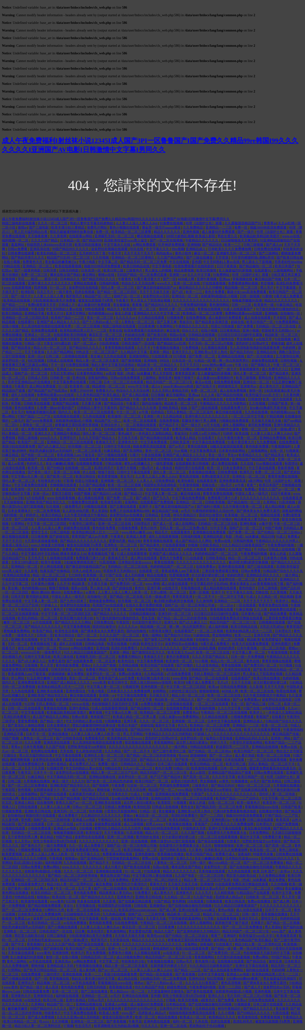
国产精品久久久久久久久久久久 (84, 541)
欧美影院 (165, 802)
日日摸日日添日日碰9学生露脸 (240, 335)
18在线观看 (196, 901)
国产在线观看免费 (80, 661)
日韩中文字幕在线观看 (134, 472)
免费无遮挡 (56, 661)
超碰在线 (238, 322)
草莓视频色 (218, 549)
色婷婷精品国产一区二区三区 (217, 554)
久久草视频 (279, 592)
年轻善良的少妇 (50, 481)
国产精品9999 (92, 240)
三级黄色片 (134, 270)
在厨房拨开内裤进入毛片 (88, 794)
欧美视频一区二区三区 (241, 515)
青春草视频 (286, 468)
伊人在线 (89, 472)
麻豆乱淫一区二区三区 (106, 335)
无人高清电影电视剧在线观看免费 (46, 326)
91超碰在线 (202, 635)
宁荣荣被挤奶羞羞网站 (123, 858)
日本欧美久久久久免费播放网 (230, 249)
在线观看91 (263, 270)
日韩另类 (50, 270)
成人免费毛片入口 (275, 369)
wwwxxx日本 (30, 652)
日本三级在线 (140, 948)
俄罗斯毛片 (74, 296)
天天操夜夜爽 (38, 236)
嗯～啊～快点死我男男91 (231, 360)
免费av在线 (223, 541)
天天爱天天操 (156, 918)
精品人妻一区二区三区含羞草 (98, 360)
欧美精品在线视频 (17, 300)
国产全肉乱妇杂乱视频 (199, 648)
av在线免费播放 (75, 923)
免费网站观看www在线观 (244, 313)
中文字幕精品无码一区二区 (67, 777)
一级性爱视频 (163, 463)
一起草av (284, 871)
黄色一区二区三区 (159, 451)
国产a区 (178, 292)
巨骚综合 (10, 755)
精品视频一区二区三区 (241, 287)
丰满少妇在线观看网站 (25, 948)
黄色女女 (187, 807)
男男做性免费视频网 (174, 785)
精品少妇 (134, 541)
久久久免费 (33, 742)
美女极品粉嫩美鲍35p (61, 262)
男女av (232, 455)
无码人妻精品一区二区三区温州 (190, 412)
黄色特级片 (247, 588)
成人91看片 (113, 867)
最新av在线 (79, 588)
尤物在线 (261, 592)
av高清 (110, 373)
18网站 (278, 888)
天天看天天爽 (91, 403)
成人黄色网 (88, 970)
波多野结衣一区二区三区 (237, 579)
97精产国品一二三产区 (34, 416)
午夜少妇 (242, 365)
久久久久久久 (43, 489)
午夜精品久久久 (30, 609)
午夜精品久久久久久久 (202, 240)
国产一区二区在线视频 (167, 240)
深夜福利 (245, 854)
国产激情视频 (131, 360)
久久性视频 (101, 257)
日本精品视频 (114, 429)
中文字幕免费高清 (203, 451)
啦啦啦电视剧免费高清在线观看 (192, 1013)
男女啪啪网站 (222, 635)
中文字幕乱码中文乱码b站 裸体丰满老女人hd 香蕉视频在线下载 (68, 554)
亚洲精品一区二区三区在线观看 (70, 442)
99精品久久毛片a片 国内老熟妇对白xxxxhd (175, 519)
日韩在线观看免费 (36, 991)
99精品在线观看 (202, 747)
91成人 (281, 536)
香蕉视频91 (35, 944)
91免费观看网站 (287, 322)
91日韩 (29, 704)
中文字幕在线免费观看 (209, 442)
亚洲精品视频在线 (103, 777)
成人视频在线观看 (91, 498)
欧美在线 (242, 433)
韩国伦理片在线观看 (190, 468)
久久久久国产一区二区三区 (119, 635)
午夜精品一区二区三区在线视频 (224, 712)
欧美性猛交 (94, 832)
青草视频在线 (59, 978)
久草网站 (270, 502)
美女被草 (282, 1008)
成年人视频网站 (234, 425)
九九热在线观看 (115, 356)
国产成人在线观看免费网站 (223, 970)
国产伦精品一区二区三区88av (279, 532)
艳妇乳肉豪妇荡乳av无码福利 (51, 451)
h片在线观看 (36, 498)
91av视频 (181, 451)
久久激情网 (204, 601)
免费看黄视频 (270, 1017)
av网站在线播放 (26, 549)
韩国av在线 (178, 335)
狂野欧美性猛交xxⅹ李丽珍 (87, 747)
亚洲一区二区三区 (16, 528)
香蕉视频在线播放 (202, 472)
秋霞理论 (291, 463)
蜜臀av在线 (150, 858)
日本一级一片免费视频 (248, 657)
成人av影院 (198, 772)
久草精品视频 (128, 665)
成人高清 (52, 987)
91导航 (209, 918)
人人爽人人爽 (43, 888)
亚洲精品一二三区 (219, 227)
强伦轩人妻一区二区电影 (177, 309)
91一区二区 (58, 287)
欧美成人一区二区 (103, 579)
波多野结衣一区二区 (101, 674)
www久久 (164, 283)
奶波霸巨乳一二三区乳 (233, 747)
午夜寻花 (25, 772)
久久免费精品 (193, 227)
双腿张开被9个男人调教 (200, 420)
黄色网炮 (178, 901)
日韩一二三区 (241, 305)
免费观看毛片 (95, 738)
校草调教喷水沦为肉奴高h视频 (79, 699)
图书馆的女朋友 (38, 596)
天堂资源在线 (119, 940)
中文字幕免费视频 (77, 626)
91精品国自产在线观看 (253, 893)
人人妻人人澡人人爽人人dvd (137, 223)
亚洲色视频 (191, 232)
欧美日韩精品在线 (137, 266)
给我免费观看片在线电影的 (194, 266)
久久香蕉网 (59, 236)
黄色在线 (253, 661)
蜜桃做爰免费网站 (103, 601)
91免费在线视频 (172, 223)
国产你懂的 (185, 665)
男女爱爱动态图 (140, 931)
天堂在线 (67, 751)
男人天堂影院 (162, 373)
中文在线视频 (179, 262)
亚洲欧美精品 (168, 408)
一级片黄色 (64, 292)
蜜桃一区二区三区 (255, 429)
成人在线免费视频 (233, 390)
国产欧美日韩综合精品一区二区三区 (50, 970)
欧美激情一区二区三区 (125, 416)
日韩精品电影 (95, 644)
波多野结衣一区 (14, 360)
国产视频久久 (261, 365)
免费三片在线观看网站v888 (130, 511)
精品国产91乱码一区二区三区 (69, 257)
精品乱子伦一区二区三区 (221, 914)
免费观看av (252, 699)
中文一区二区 (126, 412)
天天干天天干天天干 (139, 253)
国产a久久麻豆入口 (52, 446)
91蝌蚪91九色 (54, 910)
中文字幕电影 (162, 266)
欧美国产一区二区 (31, 442)
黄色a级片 (126, 433)
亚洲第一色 (152, 416)
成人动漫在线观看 (258, 317)
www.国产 (279, 931)
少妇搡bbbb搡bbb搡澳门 (197, 369)
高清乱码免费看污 (289, 283)
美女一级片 (217, 455)
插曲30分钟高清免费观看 (269, 227)
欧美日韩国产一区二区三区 (254, 751)
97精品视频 (274, 416)
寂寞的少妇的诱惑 (184, 781)
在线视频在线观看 (67, 416)
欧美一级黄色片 (249, 802)
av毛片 (186, 511)
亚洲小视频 (251, 330)
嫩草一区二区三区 (17, 622)
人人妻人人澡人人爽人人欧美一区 (123, 592)
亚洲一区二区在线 (187, 283)
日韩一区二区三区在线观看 (193, 798)
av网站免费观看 (144, 245)
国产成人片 (253, 987)
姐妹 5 (185, 408)
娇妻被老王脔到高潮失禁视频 (77, 425)
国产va (237, 699)
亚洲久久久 (43, 433)
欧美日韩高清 (235, 901)
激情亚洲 (171, 369)
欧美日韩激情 (206, 270)
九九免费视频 (266, 442)
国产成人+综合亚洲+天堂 (143, 369)
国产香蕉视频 (185, 974)
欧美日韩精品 (12, 313)
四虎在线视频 (85, 292)
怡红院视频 (36, 360)
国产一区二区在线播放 (214, 699)
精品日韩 (267, 536)
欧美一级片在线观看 (278, 399)
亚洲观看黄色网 (110, 1008)
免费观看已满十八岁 (223, 498)
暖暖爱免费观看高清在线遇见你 (273, 768)
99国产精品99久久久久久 (71, 249)
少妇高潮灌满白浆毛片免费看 (54, 300)
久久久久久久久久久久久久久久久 (201, 562)
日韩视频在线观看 (272, 622)
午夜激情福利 (293, 729)
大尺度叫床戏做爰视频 (41, 541)
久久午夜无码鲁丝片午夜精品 (86, 515)
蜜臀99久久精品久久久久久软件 (118, 828)
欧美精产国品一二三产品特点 (238, 798)
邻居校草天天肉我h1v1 (278, 330)
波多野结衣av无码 (156, 296)
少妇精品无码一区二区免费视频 (163, 978)
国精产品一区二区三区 (31, 373)
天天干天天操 (241, 682)
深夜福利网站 (98, 378)
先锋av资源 (80, 717)
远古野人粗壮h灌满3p (192, 742)
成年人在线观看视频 (163, 536)
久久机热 (113, 944)
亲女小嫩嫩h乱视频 (60, 463)
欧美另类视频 (188, 1000)
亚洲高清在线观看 (238, 669)
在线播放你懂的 (271, 811)
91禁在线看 (280, 1013)
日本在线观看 (234, 760)
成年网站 (220, 940)
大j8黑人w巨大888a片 (205, 433)
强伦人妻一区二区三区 (118, 287)
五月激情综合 (224, 339)
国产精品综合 (212, 245)
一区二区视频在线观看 (140, 425)
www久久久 (49, 438)
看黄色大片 (158, 884)
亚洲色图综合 (76, 691)
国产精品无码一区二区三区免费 (144, 262)
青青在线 (115, 330)
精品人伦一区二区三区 (50, 348)
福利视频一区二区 (16, 240)
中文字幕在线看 (33, 712)
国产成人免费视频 (41, 1017)
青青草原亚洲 (185, 373)
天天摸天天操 (97, 584)
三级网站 (149, 378)
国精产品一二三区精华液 (52, 820)
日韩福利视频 (109, 283)
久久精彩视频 (224, 893)
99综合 (164, 360)
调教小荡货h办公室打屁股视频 (173, 841)
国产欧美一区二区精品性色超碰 (199, 760)
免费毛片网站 (97, 227)
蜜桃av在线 (106, 275)
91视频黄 (293, 451)
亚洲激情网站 (139, 356)
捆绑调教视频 (20, 760)
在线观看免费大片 (234, 408)
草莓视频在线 (242, 279)
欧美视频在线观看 (115, 459)
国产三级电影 (39, 227)
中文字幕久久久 (158, 249)
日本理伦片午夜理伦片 (131, 884)
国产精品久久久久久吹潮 (138, 408)
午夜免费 (118, 785)
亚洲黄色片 (113, 339)
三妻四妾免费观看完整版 (220, 571)
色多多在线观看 (89, 901)
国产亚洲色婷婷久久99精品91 (199, 931)
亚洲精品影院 (161, 798)
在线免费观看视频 (227, 382)
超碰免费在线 (177, 987)
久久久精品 (113, 751)
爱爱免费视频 (28, 721)
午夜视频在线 (118, 729)
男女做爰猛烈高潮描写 (280, 978)
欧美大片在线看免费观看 (251, 644)
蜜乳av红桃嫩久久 (138, 463)
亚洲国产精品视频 (66, 403)
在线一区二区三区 (222, 802)
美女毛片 (17, 412)
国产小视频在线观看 (112, 455)
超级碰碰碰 (57, 674)
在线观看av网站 (81, 236)
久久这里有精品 (207, 665)
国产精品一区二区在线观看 (208, 678)
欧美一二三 (233, 245)
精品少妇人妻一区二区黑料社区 (70, 884)
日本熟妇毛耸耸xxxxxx (135, 562)
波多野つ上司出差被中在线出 (55, 918)
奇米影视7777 (100, 717)
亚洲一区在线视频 (128, 519)
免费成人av (23, 918)
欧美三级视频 (246, 378)
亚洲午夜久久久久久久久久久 (50, 283)
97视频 (274, 519)
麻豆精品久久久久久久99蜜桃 (201, 287)
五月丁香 (85, 888)
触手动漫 (102, 399)
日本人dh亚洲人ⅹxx (87, 571)
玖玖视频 (53, 506)
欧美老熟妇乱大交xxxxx (125, 738)
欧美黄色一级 (264, 305)
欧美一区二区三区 (275, 725)
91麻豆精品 (285, 305)
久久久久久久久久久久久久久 (199, 927)
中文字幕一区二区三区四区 (47, 523)
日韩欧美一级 (60, 378)
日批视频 (31, 665)
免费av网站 (52, 867)
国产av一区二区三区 (113, 970)
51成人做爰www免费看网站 (179, 717)
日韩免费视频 (228, 472)
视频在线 (209, 485)
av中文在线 (84, 824)
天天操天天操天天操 (266, 420)
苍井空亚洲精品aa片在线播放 (29, 382)
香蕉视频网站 (164, 742)
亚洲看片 (258, 923)
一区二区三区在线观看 (212, 704)
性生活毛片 (83, 1026)
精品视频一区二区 (154, 626)
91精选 (134, 644)
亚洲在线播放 (58, 734)
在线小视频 (12, 262)
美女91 (68, 905)
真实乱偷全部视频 (258, 828)
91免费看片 (143, 893)
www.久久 (109, 910)
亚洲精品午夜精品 (67, 433)
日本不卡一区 (36, 734)
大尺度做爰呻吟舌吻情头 (166, 991)
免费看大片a (105, 390)
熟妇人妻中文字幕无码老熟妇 (92, 223)
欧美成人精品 (186, 438)
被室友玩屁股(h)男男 (118, 1017)
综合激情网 (45, 802)
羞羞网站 (18, 245)
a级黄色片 (208, 1000)
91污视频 (180, 356)
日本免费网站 (259, 832)
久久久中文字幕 (199, 275)
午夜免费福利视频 (194, 305)
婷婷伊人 (33, 515)
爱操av (7, 485)
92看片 (134, 455)
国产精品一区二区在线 (127, 596)
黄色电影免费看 (257, 446)
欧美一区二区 (111, 850)
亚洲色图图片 (134, 339)
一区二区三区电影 (231, 639)
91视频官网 (130, 687)
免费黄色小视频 (120, 953)
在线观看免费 (89, 459)
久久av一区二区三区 (138, 768)
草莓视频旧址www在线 (262, 807)
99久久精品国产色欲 (150, 987)
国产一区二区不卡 (137, 751)
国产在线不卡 (206, 386)
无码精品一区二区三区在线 (276, 326)
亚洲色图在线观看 (232, 566)
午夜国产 (198, 794)
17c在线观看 (194, 558)
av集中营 (265, 523)
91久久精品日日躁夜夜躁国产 (244, 545)
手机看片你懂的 (220, 519)
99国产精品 (64, 837)
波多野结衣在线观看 (47, 760)
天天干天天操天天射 (154, 292)
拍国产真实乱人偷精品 (38, 369)
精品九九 (114, 309)
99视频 (193, 545)
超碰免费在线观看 (265, 360)
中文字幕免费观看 (154, 442)
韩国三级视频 (28, 438)
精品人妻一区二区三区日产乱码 (115, 772)
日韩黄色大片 (118, 794)
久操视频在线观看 (60, 558)
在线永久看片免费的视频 (144, 605)
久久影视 (31, 571)
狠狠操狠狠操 (50, 549)
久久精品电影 (173, 416)
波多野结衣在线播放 (75, 605)
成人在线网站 (185, 523)
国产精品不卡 (169, 425)
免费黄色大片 (32, 262)
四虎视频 (41, 287)
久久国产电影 (56, 747)
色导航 (16, 403)
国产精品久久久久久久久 (43, 626)
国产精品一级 (221, 948)
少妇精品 (295, 983)
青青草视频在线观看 (120, 348)
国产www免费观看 (40, 420)
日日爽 (80, 931)
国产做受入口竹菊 (158, 639)
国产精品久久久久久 (258, 1008)
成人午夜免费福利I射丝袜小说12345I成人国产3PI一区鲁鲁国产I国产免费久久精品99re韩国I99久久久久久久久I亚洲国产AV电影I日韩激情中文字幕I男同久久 (116, 219)
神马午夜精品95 (185, 515)
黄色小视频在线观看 (124, 227)
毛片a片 (223, 682)
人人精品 (95, 429)
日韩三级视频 (253, 245)
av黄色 (91, 592)
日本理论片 (283, 631)
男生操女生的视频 (16, 729)
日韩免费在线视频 (267, 249)
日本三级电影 (268, 588)
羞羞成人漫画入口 (16, 545)
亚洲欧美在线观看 (50, 691)
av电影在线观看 (195, 549)
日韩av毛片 (184, 961)
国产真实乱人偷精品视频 (195, 489)
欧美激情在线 (248, 1017)
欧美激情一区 (21, 489)
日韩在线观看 (28, 807)
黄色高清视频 (189, 476)
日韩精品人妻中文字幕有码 (97, 408)
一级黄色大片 (24, 635)
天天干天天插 (274, 687)
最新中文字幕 (165, 725)
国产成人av (274, 245)
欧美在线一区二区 (263, 850)
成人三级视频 (133, 824)
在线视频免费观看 (90, 463)
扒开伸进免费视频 (172, 245)
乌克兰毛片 (45, 292)
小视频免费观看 (242, 717)
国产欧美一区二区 (60, 476)
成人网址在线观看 (144, 558)
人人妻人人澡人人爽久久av (100, 927)
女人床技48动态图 (76, 511)
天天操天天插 (127, 438)
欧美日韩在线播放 (88, 245)
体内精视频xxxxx (100, 313)
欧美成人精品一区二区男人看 (135, 717)
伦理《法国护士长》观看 (204, 223)
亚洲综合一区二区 (185, 296)
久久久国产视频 (105, 665)
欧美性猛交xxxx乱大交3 (263, 395)
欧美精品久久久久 (222, 1017)
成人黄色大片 (269, 386)
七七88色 (74, 575)
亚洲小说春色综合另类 (76, 399)
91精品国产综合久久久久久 (283, 571)
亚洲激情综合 (43, 996)
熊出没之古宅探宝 (289, 751)
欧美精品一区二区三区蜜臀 (131, 232)
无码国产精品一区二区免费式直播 (142, 275)
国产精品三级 (256, 704)
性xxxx (64, 648)
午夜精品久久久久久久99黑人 (277, 541)
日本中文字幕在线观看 (224, 721)
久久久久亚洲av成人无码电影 (79, 1017)
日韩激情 (254, 399)
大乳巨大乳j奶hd (62, 373)
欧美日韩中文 (157, 399)
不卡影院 (280, 317)
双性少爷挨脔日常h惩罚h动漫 (55, 841)
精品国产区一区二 (98, 296)
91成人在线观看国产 (238, 309)
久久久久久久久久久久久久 (260, 498)
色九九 (183, 725)
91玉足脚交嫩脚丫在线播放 (47, 678)
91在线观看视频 (42, 699)
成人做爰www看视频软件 (215, 378)
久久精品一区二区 (178, 897)
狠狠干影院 (107, 472)
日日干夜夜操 (227, 266)
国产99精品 (55, 468)
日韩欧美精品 (209, 545)
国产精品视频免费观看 (45, 905)
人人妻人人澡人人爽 (48, 296)
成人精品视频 (275, 506)
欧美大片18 (55, 313)
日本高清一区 (91, 270)
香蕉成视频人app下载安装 (76, 455)
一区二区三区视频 (87, 326)
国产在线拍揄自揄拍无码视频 (251, 867)
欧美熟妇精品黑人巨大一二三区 (84, 330)
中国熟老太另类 (195, 828)
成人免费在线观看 (35, 429)
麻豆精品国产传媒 (268, 279)
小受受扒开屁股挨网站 (246, 742)
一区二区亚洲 (105, 661)
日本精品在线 (176, 1004)
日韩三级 (53, 356)
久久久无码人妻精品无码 (170, 390)
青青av (16, 747)
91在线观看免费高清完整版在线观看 (157, 459)
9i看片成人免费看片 (288, 296)
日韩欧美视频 (215, 502)
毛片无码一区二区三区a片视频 (211, 343)
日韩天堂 (17, 596)
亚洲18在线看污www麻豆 (197, 910)
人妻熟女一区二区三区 (138, 322)
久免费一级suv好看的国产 (56, 408)
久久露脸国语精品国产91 (243, 223)
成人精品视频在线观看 (41, 339)
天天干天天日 (189, 365)
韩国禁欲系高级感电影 (160, 485)
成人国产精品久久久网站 (194, 541)
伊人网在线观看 (52, 566)
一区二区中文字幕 (231, 596)
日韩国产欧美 (278, 403)
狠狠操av (72, 858)
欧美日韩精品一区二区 (207, 764)
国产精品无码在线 (96, 798)
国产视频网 (101, 785)
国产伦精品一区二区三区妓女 (187, 935)
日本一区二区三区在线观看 (123, 382)
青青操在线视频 (209, 309)
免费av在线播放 (130, 674)
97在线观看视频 (214, 283)
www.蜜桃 (152, 584)
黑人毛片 (267, 287)
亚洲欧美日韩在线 (38, 811)
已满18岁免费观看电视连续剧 (235, 811)
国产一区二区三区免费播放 (28, 785)
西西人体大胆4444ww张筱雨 (151, 682)
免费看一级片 (108, 764)
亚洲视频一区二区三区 (118, 481)
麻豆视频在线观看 (16, 536)
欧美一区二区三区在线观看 (94, 412)
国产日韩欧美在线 (69, 738)
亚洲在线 (79, 378)
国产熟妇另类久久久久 (28, 257)
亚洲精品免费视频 (273, 438)
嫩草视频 (96, 712)
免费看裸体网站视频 (243, 283)
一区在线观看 (246, 605)
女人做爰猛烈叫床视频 (236, 270)
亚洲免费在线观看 (45, 330)
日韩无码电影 (69, 270)
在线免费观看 (289, 442)
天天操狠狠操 (13, 502)
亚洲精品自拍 (266, 352)
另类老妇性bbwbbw (288, 262)
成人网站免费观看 (43, 386)
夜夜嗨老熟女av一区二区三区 (145, 820)
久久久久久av (126, 317)
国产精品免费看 (182, 579)
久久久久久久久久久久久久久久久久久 (201, 300)
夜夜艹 (252, 485)
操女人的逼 (123, 313)
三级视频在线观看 (75, 356)
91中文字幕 (219, 528)
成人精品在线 (66, 489)
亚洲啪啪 (193, 245)
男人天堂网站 (133, 734)
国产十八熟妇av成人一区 (101, 322)
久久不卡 (144, 348)
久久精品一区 (268, 596)
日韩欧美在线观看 (37, 403)
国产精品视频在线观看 (157, 438)
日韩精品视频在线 (143, 614)
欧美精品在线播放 (17, 575)
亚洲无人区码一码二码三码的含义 (156, 880)
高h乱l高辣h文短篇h (28, 863)
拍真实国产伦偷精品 (55, 571)
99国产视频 (49, 399)
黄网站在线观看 (85, 283)
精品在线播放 (157, 575)
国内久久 (65, 412)
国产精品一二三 (14, 305)
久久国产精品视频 (93, 485)
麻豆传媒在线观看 (229, 412)
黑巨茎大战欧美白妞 (241, 875)
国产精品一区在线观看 (156, 974)
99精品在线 (12, 266)
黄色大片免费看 (171, 558)
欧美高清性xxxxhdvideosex (138, 910)
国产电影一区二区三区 (38, 455)
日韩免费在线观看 (21, 253)
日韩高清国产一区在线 (138, 343)
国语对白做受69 (211, 515)
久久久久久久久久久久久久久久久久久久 (139, 747)
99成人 (295, 725)
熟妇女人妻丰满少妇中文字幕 (97, 549)
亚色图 (197, 262)
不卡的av (260, 549)
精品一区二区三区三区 (245, 558)
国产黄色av (10, 369)
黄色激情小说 (205, 961)
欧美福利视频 (205, 708)
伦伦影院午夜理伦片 (147, 622)
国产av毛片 (177, 446)
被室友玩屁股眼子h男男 (96, 300)
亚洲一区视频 (199, 592)
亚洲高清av (63, 961)
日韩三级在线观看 (260, 820)
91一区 (63, 386)
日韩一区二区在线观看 (25, 708)
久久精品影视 (12, 339)
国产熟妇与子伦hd (178, 635)
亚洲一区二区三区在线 (115, 523)
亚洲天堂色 (262, 635)
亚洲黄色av (249, 386)
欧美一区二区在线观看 (140, 420)
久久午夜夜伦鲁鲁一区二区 (237, 438)
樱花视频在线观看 (150, 236)
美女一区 (237, 704)
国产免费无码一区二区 (127, 584)
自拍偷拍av (16, 815)
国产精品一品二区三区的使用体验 (182, 618)
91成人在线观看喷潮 (132, 554)
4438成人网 (186, 279)
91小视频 (202, 661)
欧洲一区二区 (145, 1017)
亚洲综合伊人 (111, 425)
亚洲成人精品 (24, 802)
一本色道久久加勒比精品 (154, 433)
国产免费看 (245, 326)
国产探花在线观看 (211, 841)
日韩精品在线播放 (229, 489)
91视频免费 (175, 317)
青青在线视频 (197, 446)
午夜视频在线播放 (166, 348)
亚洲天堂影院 (70, 339)
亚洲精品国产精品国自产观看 (148, 429)
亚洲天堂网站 (76, 313)
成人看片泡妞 (245, 755)
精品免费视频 (184, 270)
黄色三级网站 (17, 961)
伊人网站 (18, 678)
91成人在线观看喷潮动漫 (110, 708)
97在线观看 (152, 871)
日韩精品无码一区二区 (205, 669)
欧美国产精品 (42, 631)
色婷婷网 (289, 348)
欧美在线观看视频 (68, 266)
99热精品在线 (24, 897)
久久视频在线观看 (215, 348)
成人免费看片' (68, 815)
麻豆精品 (47, 837)
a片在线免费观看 (179, 674)
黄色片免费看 (215, 292)
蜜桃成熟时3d (163, 948)
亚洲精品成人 (196, 249)
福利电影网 (53, 863)
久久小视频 (226, 1013)
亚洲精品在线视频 (231, 356)
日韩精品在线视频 (202, 335)
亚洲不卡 (146, 506)
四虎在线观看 (220, 1021)
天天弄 (81, 429)
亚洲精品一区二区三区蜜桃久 (133, 257)
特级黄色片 (53, 1013)
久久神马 (139, 549)
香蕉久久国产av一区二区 (277, 489)
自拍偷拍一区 (290, 313)
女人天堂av (23, 841)
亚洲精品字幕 (34, 313)
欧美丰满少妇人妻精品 (68, 227)
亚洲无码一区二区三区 (175, 614)
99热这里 (83, 352)
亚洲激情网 (61, 953)
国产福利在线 (293, 927)
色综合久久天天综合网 (138, 283)
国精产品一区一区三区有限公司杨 (190, 605)
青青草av (270, 223)
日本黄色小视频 (276, 558)
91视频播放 (113, 721)
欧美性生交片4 (152, 644)
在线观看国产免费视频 (157, 502)
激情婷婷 (168, 858)
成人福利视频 (218, 626)
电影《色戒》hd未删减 (134, 373)
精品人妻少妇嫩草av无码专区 (100, 489)
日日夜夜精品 (230, 330)
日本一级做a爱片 (283, 429)
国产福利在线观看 (54, 794)
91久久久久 (150, 1026)
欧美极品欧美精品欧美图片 (260, 236)
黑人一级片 (71, 790)
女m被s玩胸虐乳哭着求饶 (268, 408)
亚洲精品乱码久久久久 (263, 575)
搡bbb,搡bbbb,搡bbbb (46, 592)
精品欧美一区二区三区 (282, 335)
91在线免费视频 (126, 923)
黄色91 (140, 588)
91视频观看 (215, 901)
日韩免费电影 (165, 481)
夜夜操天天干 (106, 442)
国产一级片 (246, 232)
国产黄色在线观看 (200, 991)
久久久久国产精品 (45, 240)
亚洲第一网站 (159, 352)
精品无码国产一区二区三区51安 (169, 382)
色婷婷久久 (35, 463)
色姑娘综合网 (135, 335)
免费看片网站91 (130, 657)
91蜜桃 (267, 296)
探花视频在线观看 (138, 742)
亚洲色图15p (221, 820)
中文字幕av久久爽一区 (28, 476)
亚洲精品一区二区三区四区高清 (26, 317)
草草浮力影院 (61, 493)
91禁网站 (18, 523)
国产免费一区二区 (202, 356)
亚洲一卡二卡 (118, 948)
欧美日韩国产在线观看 (158, 665)
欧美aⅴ (213, 687)
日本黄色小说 (251, 614)
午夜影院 (123, 622)
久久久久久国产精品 (60, 944)
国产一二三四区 (212, 815)
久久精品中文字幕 (134, 352)
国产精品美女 (21, 348)
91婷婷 (228, 433)
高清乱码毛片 (104, 468)
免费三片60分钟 (82, 390)
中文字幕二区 (108, 262)
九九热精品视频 (114, 914)
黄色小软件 (184, 253)
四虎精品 (158, 412)
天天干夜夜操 (34, 352)
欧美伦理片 (96, 931)
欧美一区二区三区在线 (257, 691)
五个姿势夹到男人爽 (23, 837)
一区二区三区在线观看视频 (267, 760)
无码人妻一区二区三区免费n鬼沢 (184, 528)
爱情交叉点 (40, 532)
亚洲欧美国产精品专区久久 (46, 502)
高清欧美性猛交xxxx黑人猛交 (126, 240)
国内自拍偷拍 (152, 403)
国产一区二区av (85, 343)
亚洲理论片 (68, 438)
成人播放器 (164, 468)
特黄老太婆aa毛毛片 (211, 888)
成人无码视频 (134, 575)
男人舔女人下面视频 (257, 262)
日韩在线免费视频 (234, 687)
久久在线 (247, 463)
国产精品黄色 (279, 373)
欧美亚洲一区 (139, 888)
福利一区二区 (47, 648)
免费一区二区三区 (35, 275)
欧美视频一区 (93, 575)
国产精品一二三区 (188, 970)
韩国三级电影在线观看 (19, 223)
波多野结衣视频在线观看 (110, 249)
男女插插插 (245, 339)
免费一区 (241, 227)
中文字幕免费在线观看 (70, 382)
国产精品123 (133, 493)
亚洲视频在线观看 (109, 871)
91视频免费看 (128, 528)
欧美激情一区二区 (179, 661)
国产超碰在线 (59, 536)
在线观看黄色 (180, 532)
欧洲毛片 (246, 472)
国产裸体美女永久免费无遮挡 (258, 511)
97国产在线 (114, 575)
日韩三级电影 (60, 532)
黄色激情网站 (219, 305)
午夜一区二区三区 (287, 365)
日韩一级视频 (250, 296)
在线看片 (278, 717)
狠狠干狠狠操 (59, 588)
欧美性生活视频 (67, 631)
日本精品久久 (70, 279)
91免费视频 (190, 348)
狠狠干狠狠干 (184, 378)
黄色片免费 (163, 768)
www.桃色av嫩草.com (218, 365)
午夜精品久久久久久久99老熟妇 (223, 403)
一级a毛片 (146, 468)
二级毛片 (17, 420)
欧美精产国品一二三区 (68, 317)
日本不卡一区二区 (279, 910)
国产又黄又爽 (167, 322)
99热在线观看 (95, 309)
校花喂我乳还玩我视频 (115, 905)
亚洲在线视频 (72, 974)
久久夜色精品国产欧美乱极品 (98, 395)
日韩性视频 (289, 360)
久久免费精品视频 (272, 875)
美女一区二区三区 (100, 317)
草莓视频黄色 (249, 369)
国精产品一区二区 (127, 296)
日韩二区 (275, 704)
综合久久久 (190, 330)
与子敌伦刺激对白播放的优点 (277, 309)
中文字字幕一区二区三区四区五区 (143, 579)
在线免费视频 (196, 317)
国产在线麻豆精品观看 (251, 790)
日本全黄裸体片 (235, 468)
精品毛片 (162, 532)
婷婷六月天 (219, 742)
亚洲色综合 (196, 978)
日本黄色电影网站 (90, 373)
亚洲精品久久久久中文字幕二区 (157, 313)
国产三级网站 (269, 253)
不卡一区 (57, 365)
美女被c (96, 356)
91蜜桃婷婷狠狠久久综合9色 (213, 511)
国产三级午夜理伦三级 (169, 751)
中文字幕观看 (286, 287)
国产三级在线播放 (200, 257)
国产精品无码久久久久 (99, 279)
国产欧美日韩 (157, 335)
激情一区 (255, 390)
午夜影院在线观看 (16, 579)
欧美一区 (214, 468)
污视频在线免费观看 (234, 420)
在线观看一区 (149, 571)
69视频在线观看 (96, 506)
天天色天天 (36, 558)
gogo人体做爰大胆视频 (48, 545)
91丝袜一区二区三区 (142, 785)
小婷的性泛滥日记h (183, 691)
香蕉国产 (263, 717)
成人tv (156, 386)
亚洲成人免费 (136, 536)
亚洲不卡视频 (126, 468)
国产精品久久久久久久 (110, 614)
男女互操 (148, 618)
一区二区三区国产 (105, 352)
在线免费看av (206, 566)
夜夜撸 (137, 305)
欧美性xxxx (155, 935)
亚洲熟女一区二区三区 (249, 476)
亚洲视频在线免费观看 (210, 532)
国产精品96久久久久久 (161, 305)
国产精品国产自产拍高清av (48, 390)
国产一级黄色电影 (28, 270)
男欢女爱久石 (227, 236)
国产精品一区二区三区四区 (117, 292)
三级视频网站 (283, 270)
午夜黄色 (125, 279)
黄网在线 (265, 378)
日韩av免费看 (18, 249)
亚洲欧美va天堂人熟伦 (211, 352)
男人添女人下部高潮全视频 (150, 300)
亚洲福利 (70, 729)
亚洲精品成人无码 (60, 966)
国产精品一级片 (62, 429)
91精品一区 (33, 343)
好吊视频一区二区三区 (85, 446)
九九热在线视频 (256, 412)
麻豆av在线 (203, 382)
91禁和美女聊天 (160, 631)
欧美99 (179, 682)
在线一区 (277, 451)
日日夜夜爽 (146, 326)
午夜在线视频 (151, 455)
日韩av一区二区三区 (87, 807)
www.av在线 (291, 236)
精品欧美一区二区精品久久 (157, 365)
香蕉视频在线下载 (44, 644)
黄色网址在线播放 (44, 751)
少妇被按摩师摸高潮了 (80, 562)
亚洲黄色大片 (128, 442)
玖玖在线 (137, 249)
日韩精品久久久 (132, 764)
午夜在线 (37, 309)
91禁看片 (234, 841)
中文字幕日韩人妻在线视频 (152, 875)
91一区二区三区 (194, 953)
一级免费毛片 (72, 506)
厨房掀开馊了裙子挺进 (232, 923)
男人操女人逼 (100, 588)
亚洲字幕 (153, 588)
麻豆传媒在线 (213, 399)
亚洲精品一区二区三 (37, 266)
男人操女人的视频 (159, 270)
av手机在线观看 (41, 961)
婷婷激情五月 (228, 386)
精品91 (151, 764)
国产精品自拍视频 (230, 395)
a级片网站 (255, 481)
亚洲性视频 (248, 523)
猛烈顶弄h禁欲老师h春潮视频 (208, 459)
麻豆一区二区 (204, 253)
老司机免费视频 (260, 425)
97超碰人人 (50, 605)
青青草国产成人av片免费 (90, 536)
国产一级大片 (21, 296)
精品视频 (286, 596)
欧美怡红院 (141, 807)
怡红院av (88, 790)
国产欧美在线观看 (137, 867)
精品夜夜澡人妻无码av (251, 519)
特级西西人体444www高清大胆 (50, 245)
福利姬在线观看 (258, 970)
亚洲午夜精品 (79, 708)
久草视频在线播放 (37, 781)
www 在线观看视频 (17, 287)
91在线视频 (283, 339)
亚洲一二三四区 (230, 987)
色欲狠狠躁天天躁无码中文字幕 (115, 704)
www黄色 (57, 901)
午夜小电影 (88, 262)
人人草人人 (145, 481)
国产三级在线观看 (205, 408)
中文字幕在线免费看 (132, 695)
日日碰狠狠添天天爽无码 (240, 240)
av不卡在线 (212, 425)
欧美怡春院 (186, 481)
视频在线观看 (270, 515)
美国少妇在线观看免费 (19, 446)
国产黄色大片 (31, 845)
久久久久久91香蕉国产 (202, 983)
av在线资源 (171, 953)
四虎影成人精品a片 (229, 897)
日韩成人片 (67, 305)
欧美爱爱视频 (108, 476)
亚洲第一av (177, 275)
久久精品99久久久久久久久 (160, 648)
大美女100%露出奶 (57, 343)
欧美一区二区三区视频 (125, 485)
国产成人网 (281, 901)
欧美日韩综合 (86, 476)
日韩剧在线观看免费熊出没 (57, 519)
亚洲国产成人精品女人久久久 (59, 322)
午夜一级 (139, 399)
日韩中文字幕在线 (118, 446)
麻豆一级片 (61, 781)
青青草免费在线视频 (283, 476)
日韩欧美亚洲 (179, 442)
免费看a (250, 489)
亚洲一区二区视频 (67, 472)
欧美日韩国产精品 (200, 854)
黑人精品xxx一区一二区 (128, 991)
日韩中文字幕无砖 (38, 657)
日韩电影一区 (133, 489)
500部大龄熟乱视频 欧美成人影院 (191, 236)
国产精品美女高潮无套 (212, 322)
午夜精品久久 (293, 1017)
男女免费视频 (96, 953)
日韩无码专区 (61, 669)
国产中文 (18, 944)
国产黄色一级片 (40, 472)
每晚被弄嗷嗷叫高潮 (247, 300)
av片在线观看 (42, 622)
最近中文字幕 (250, 837)
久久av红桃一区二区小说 (20, 399)
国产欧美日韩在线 (289, 257)
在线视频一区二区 (78, 468)
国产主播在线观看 (123, 506)
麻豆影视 (173, 330)
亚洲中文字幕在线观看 (225, 828)
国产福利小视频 (209, 506)
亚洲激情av (158, 905)
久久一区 (75, 845)
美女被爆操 (122, 305)
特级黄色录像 (263, 854)
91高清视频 (287, 502)
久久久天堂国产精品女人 (97, 438)
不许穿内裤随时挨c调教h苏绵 (253, 257)
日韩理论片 (142, 523)
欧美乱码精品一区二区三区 (57, 253)
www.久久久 (71, 867)
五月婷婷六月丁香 (93, 253)
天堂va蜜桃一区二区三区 (169, 592)
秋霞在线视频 (117, 644)
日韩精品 (152, 515)
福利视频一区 (13, 515)
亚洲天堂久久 (182, 352)
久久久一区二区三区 (53, 223)
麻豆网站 (89, 275)
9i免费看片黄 (272, 837)
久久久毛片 (204, 893)
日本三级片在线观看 (173, 764)
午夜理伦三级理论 (83, 523)
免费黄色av (191, 712)
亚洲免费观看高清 (233, 481)
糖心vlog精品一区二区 (225, 863)
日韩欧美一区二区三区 (263, 897)
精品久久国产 (164, 931)
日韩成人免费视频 (118, 807)
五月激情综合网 (288, 356)
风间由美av (164, 253)
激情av (22, 227)
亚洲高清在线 (40, 249)
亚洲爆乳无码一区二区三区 (114, 236)
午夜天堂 (115, 253)
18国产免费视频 (287, 824)
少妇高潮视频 (109, 343)
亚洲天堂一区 (206, 579)
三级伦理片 (52, 974)
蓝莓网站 (132, 502)
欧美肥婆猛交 (272, 639)
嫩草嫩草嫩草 (18, 1008)
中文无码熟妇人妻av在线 (221, 262)
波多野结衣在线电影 (84, 287)
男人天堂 (47, 665)
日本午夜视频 (247, 648)
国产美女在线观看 (31, 824)
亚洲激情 (207, 884)
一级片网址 (291, 575)
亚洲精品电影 (120, 399)
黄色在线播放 (24, 408)
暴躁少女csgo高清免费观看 (247, 292)
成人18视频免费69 (130, 957)
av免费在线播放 (153, 704)
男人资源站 (99, 511)
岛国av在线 (161, 867)
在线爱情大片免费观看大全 (227, 832)
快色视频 (25, 790)
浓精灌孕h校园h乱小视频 (219, 296)
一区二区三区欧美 (88, 451)
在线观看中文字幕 (165, 888)
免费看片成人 (225, 854)
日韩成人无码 (38, 378)
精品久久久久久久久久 (281, 300)
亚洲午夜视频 (207, 279)
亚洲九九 (170, 622)
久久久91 (78, 781)
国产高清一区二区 (196, 777)
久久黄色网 (291, 395)
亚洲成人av (65, 369)
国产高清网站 (133, 451)
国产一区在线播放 (260, 356)
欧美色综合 (126, 661)
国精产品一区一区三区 (246, 528)
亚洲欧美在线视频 (25, 639)
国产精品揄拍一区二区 (256, 266)
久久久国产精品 (240, 549)
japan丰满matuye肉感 (178, 386)
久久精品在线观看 (151, 317)
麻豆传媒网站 (176, 395)
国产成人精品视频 (136, 395)
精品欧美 (168, 489)
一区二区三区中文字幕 (248, 416)
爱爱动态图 (118, 541)
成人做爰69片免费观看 (219, 232)
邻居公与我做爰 (223, 326)
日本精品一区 (70, 240)
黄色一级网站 (152, 635)
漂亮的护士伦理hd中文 (252, 343)
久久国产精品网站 (171, 257)
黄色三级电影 (289, 850)
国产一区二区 (87, 635)
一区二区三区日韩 (211, 875)
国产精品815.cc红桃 (172, 343)
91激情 (148, 794)
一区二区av (225, 605)
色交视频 (267, 283)
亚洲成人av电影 (84, 820)
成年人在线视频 (23, 395)
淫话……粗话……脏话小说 (38, 279)
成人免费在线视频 (225, 463)
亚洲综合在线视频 (135, 996)
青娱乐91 (186, 322)
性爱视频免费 (179, 575)
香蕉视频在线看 (222, 609)
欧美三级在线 (63, 657)
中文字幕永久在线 (117, 245)
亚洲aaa (225, 279)
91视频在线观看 (14, 828)
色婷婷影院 (20, 699)
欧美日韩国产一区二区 (152, 781)
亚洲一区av (36, 356)
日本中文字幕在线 (211, 974)
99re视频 (178, 249)
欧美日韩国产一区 (260, 322)
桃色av (139, 983)
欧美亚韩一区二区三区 (140, 309)
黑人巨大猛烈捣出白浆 (31, 232)
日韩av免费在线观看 (269, 772)
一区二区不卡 (205, 596)
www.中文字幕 (139, 386)
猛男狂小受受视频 (220, 738)
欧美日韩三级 (113, 270)
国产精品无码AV (242, 352)
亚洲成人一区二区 (38, 335)
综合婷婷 (152, 489)
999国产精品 (280, 957)
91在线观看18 (161, 356)
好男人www (155, 824)
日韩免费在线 (104, 622)
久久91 (207, 845)
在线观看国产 (28, 459)
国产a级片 (143, 498)
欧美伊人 (282, 601)
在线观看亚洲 (207, 481)
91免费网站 (221, 275)
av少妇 (19, 498)
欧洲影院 (28, 292)
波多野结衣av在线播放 (127, 515)
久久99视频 (279, 884)
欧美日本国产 (285, 266)
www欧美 (99, 682)
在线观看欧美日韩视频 (70, 335)
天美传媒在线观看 (212, 871)
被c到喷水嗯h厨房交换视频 (249, 562)
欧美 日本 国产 (264, 871)
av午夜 (143, 412)
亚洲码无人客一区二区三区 (104, 755)
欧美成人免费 (109, 1013)
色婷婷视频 (291, 678)
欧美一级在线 (111, 918)
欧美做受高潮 (286, 935)
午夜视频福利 (281, 446)
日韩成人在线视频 (60, 360)
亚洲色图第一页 (153, 687)
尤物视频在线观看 (63, 485)
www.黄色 (10, 987)
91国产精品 (162, 901)
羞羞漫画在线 (75, 760)
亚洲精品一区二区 (199, 339)
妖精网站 (160, 691)
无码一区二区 (18, 644)
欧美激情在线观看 (205, 768)
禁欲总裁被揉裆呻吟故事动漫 (72, 232)
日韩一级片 (198, 863)
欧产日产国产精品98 (165, 777)
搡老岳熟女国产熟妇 (65, 275)
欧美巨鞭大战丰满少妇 (77, 618)
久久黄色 (195, 850)
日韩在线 (141, 905)
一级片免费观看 (55, 845)
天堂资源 (222, 257)
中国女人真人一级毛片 (252, 493)
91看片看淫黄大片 (147, 279)
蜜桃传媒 (277, 343)
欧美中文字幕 (282, 893)
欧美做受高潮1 (112, 502)
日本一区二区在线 (234, 768)
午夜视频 (118, 669)
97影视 (68, 481)
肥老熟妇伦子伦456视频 (207, 1026)
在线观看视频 (226, 918)
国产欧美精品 (271, 781)
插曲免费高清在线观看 (150, 446)
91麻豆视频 (244, 609)
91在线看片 (207, 438)
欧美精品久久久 (251, 455)
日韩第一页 (44, 635)
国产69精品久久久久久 (254, 1013)
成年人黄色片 (53, 609)
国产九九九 (161, 498)
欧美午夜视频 (51, 562)
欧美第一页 (36, 468)
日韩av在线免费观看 (125, 378)
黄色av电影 (226, 910)
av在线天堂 (264, 339)
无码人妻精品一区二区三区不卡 (272, 764)
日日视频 (157, 395)
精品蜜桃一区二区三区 (109, 386)
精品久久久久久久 (167, 232)
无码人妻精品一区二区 (53, 704)
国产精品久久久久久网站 (73, 622)
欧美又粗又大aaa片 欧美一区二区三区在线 (199, 652)
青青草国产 (294, 626)
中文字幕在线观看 (262, 468)
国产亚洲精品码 (92, 858)
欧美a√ (242, 1000)
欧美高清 (283, 820)
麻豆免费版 (76, 674)
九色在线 (202, 1021)
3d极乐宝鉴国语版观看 (227, 446)
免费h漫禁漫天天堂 (42, 305)
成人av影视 (16, 463)
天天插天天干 (159, 695)
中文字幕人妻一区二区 (162, 493)
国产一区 (169, 279)
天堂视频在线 (86, 905)
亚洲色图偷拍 (145, 854)
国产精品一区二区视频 (283, 923)
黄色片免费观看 (178, 657)
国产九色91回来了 (74, 601)
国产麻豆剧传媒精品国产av (157, 287)
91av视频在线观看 (269, 463)
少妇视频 (86, 828)
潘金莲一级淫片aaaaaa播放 (162, 227)
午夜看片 (122, 300)
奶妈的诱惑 (236, 575)
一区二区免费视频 (47, 511)
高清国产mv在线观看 (108, 605)
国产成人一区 (92, 339)
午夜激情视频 (189, 485)
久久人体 (208, 395)
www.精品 (184, 790)
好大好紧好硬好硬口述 (208, 575)
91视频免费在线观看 (83, 502)
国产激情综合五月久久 (149, 652)
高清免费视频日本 (31, 764)
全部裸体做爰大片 (47, 790)
